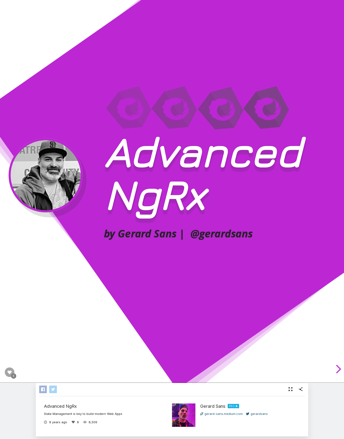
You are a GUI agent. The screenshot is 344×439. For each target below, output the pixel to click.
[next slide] (337, 369)
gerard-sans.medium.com (221, 414)
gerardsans (257, 414)
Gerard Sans (213, 406)
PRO (232, 406)
